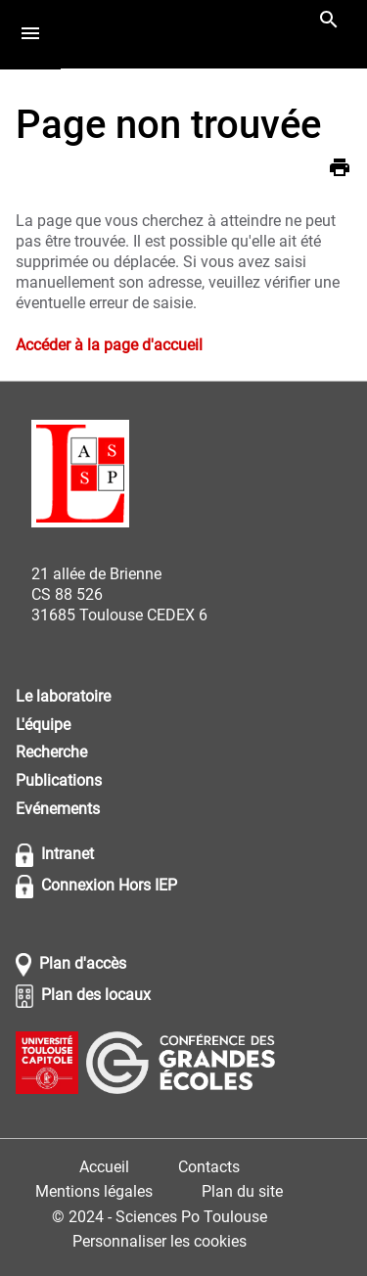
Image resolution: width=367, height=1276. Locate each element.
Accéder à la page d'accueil (109, 345)
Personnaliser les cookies (159, 1241)
